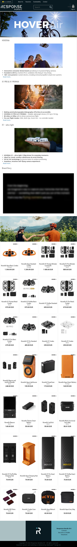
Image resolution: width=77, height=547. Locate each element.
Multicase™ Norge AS (54, 545)
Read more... (7, 77)
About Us (20, 2)
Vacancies (28, 2)
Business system (21, 545)
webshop (34, 545)
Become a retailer (64, 533)
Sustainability (37, 2)
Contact (45, 2)
